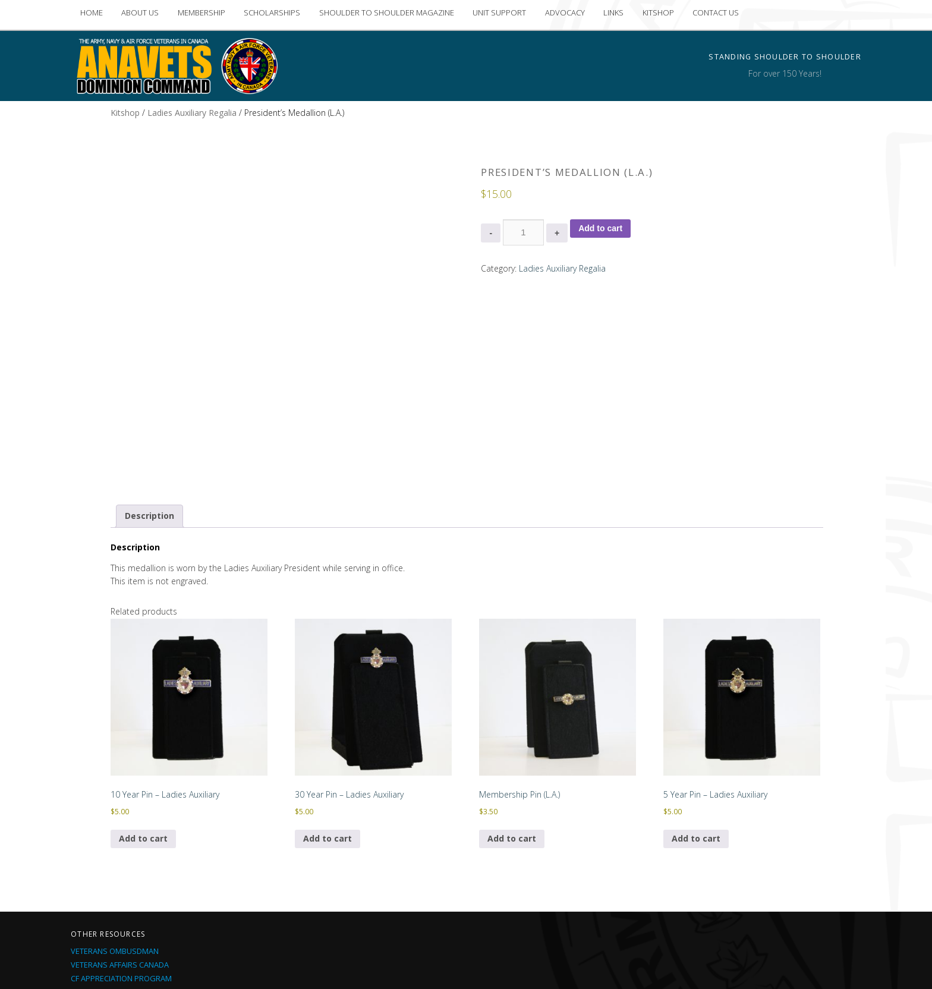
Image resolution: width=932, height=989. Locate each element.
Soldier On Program (112, 891)
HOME (91, 12)
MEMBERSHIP (201, 12)
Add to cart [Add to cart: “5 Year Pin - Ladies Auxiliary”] (696, 724)
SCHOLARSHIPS (272, 12)
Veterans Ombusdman (115, 836)
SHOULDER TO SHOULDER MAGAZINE (386, 12)
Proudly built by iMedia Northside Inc (559, 965)
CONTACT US (715, 12)
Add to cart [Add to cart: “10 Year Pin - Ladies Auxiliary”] (143, 724)
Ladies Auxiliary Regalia (192, 112)
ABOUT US (140, 12)
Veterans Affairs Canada (120, 850)
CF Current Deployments (120, 905)
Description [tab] (149, 401)
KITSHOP (658, 12)
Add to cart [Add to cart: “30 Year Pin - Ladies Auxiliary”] (327, 724)
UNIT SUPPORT (499, 12)
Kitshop (125, 112)
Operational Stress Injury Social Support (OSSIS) (168, 878)
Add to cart (600, 228)
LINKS (613, 12)
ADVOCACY (565, 12)
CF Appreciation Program (121, 864)
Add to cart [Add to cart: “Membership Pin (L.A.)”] (511, 724)
